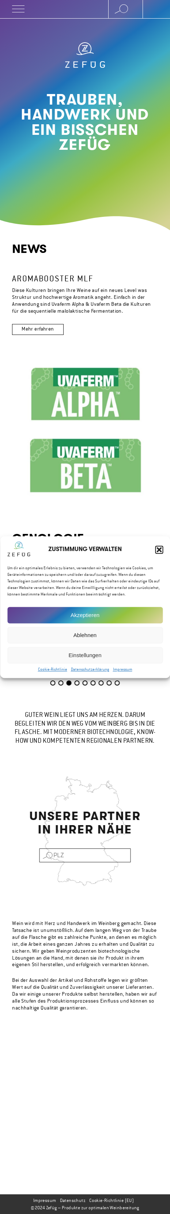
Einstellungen (84, 657)
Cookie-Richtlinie (52, 671)
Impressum (122, 671)
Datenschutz (73, 1200)
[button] (159, 551)
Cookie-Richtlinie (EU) (111, 1200)
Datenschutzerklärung (90, 671)
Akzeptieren (85, 617)
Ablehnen (85, 637)
